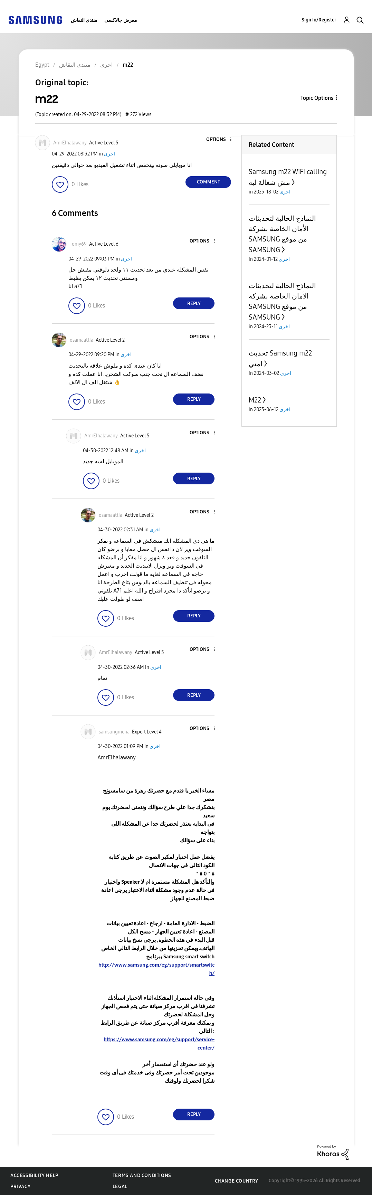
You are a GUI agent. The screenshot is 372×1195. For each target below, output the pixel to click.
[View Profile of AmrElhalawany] (70, 143)
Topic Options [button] (317, 98)
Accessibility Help (34, 1175)
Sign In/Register (319, 20)
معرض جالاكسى (120, 20)
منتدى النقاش (84, 20)
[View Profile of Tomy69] (78, 244)
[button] (219, 139)
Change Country (236, 1181)
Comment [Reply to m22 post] (208, 182)
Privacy (20, 1186)
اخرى (109, 154)
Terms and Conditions (142, 1175)
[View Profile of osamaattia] (81, 340)
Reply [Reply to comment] (194, 303)
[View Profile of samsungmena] (114, 732)
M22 (255, 400)
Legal (120, 1186)
